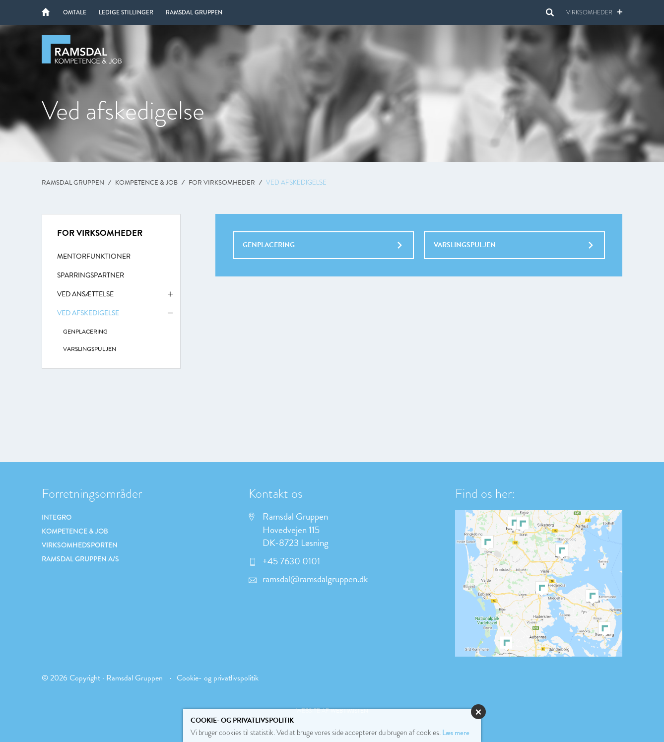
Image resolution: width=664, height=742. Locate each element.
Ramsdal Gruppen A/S (80, 559)
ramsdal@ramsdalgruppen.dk (308, 579)
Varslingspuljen (513, 245)
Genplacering (322, 245)
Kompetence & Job (146, 183)
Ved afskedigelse (115, 316)
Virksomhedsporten (80, 545)
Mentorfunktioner (94, 258)
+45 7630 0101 (284, 561)
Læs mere (455, 732)
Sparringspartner (90, 276)
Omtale (74, 12)
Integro (56, 517)
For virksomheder (222, 183)
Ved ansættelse (115, 297)
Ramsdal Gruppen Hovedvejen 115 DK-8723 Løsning (289, 530)
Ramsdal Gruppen (194, 12)
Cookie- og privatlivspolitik (218, 678)
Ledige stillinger (126, 12)
